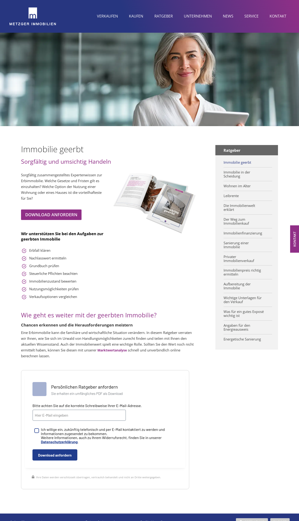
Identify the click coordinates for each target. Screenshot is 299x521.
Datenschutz (95, 512)
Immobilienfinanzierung (242, 231)
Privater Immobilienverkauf (238, 256)
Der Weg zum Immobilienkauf (236, 219)
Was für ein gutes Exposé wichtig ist (243, 309)
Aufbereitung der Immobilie (237, 282)
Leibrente (231, 195)
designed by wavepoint (25, 512)
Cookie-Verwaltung (154, 512)
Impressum (123, 512)
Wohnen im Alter (237, 185)
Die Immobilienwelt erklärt (239, 206)
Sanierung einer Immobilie (236, 242)
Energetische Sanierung (242, 334)
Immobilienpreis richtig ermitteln (242, 269)
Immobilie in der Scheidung (236, 173)
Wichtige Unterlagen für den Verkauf (242, 296)
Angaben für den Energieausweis (237, 322)
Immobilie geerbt (237, 162)
